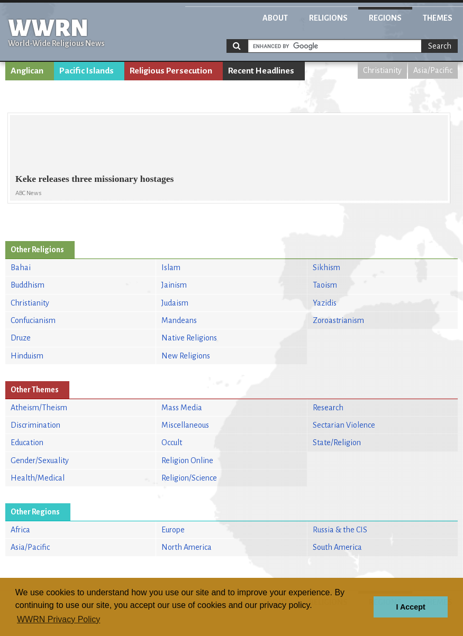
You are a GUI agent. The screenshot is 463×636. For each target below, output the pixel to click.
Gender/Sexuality (40, 460)
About (275, 18)
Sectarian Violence (344, 425)
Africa (20, 530)
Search (439, 46)
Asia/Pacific (432, 70)
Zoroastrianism (338, 320)
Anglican (27, 71)
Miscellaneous (185, 425)
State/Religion (337, 442)
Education (27, 442)
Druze (21, 338)
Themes (437, 18)
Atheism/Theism (39, 407)
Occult (171, 442)
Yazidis (325, 303)
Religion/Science (189, 478)
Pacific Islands (86, 71)
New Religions (185, 356)
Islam (170, 267)
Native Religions (189, 338)
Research (328, 407)
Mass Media (181, 407)
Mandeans (179, 320)
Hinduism (27, 356)
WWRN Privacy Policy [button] (58, 619)
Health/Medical (38, 478)
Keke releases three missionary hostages (94, 178)
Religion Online (187, 460)
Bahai (21, 267)
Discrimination (35, 425)
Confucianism (33, 320)
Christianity (382, 70)
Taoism (325, 285)
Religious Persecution (171, 71)
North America (186, 547)
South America (337, 547)
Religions (328, 18)
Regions (385, 18)
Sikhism (326, 267)
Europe (173, 530)
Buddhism (27, 285)
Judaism (174, 303)
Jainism (174, 285)
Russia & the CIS (340, 530)
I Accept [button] (410, 607)
